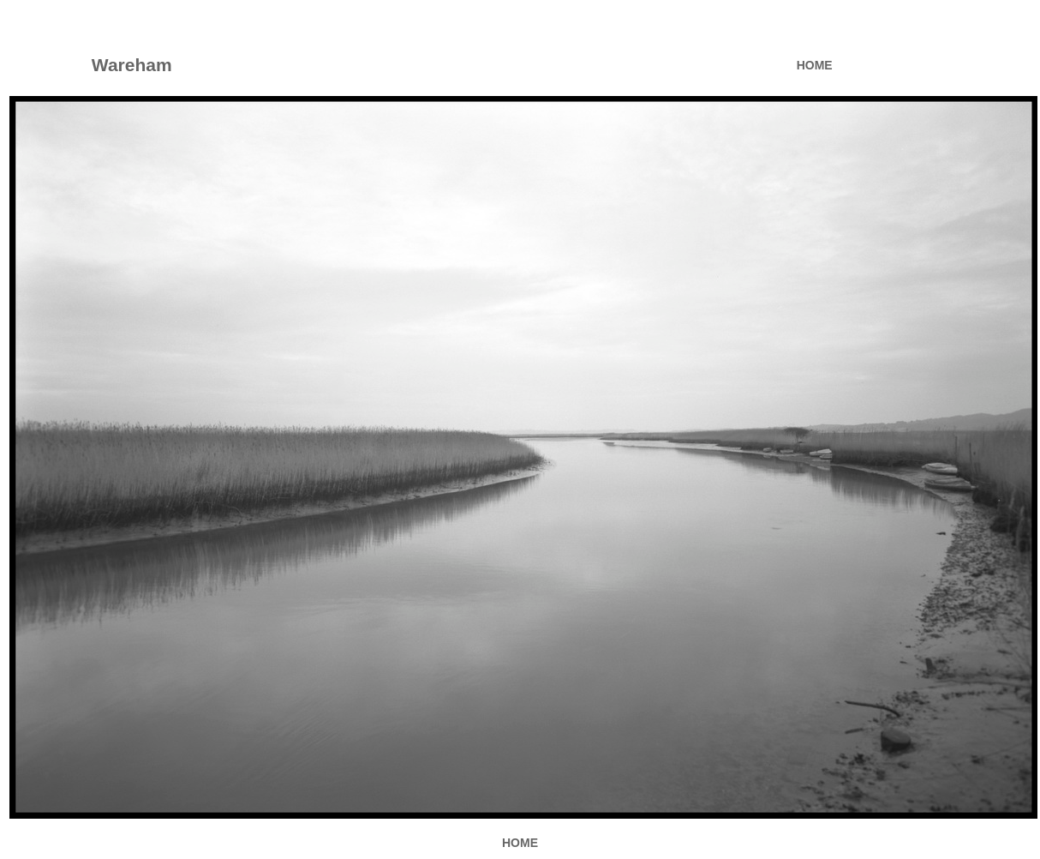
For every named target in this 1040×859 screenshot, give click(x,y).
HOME (815, 65)
